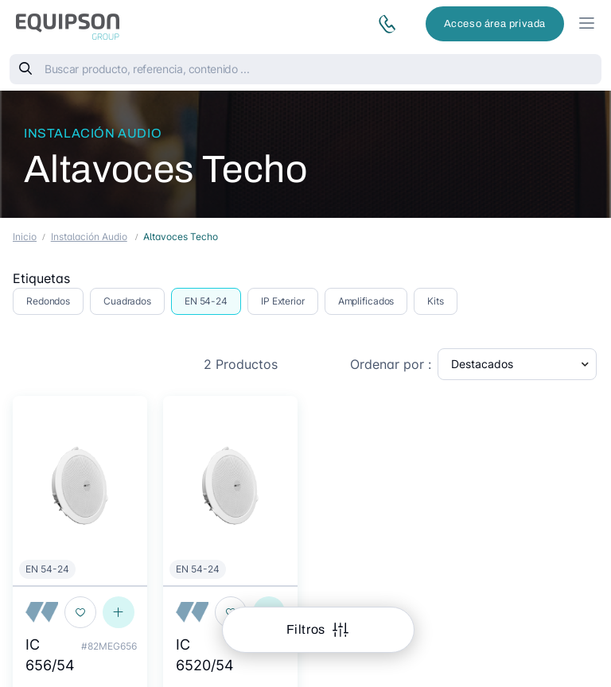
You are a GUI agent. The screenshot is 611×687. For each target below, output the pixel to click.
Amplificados (366, 301)
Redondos (48, 301)
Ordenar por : (390, 364)
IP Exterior (283, 301)
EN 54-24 (206, 301)
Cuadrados (127, 301)
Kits (435, 301)
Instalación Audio (93, 133)
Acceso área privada (495, 23)
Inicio (25, 237)
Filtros (307, 629)
